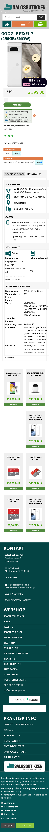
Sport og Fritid (13, 685)
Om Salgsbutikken (15, 751)
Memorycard (11, 647)
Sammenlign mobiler (24, 708)
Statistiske (9, 814)
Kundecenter (12, 740)
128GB (7, 153)
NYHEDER (9, 729)
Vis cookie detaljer (9, 818)
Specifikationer (14, 174)
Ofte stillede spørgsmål (19, 724)
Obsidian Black (25, 162)
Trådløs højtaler (14, 690)
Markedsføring (10, 806)
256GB (16, 153)
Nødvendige (9, 803)
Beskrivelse (34, 174)
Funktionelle (9, 810)
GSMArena (11, 357)
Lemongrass (10, 162)
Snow (37, 162)
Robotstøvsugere (15, 679)
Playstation (11, 674)
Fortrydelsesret (14, 746)
